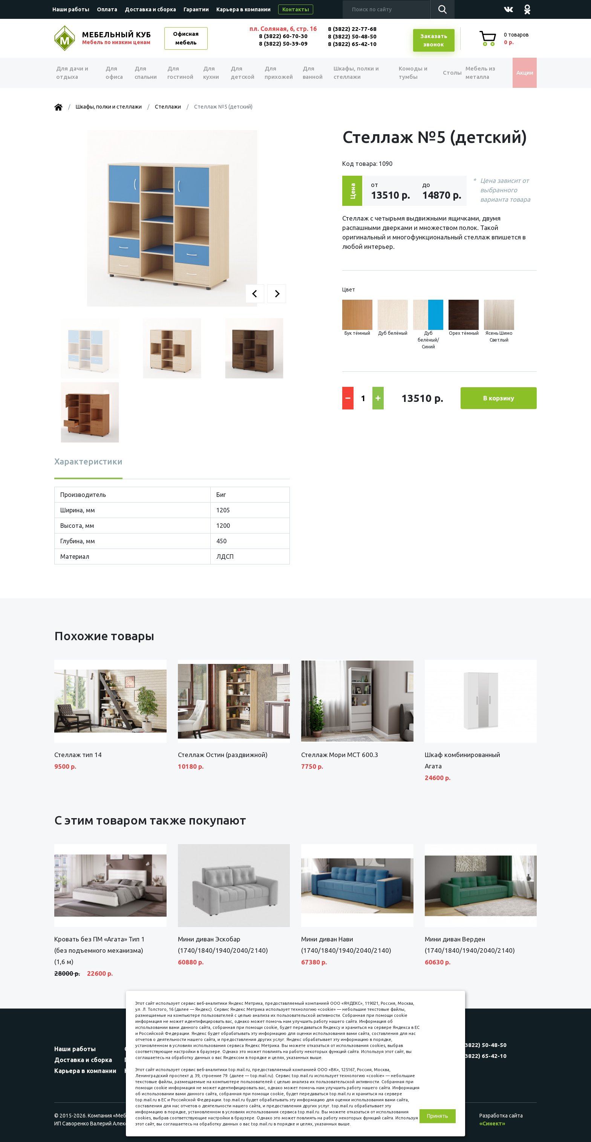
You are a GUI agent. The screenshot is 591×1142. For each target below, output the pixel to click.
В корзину (498, 398)
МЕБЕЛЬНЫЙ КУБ (117, 38)
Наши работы (70, 9)
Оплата (107, 9)
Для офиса (114, 72)
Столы (442, 72)
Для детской (241, 72)
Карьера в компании (243, 9)
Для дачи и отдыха (75, 72)
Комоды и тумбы (404, 72)
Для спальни (145, 72)
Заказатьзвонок (433, 40)
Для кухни (209, 72)
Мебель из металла (475, 72)
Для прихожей (276, 72)
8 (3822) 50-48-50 (352, 36)
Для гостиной (180, 72)
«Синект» (492, 1124)
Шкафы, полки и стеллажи (353, 72)
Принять (437, 1116)
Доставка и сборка (150, 9)
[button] (254, 293)
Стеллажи (168, 107)
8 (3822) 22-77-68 (352, 29)
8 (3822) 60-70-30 (283, 36)
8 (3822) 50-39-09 (283, 43)
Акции (519, 72)
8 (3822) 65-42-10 (352, 44)
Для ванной (310, 72)
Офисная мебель (186, 38)
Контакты (295, 9)
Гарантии (196, 9)
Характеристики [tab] (88, 461)
